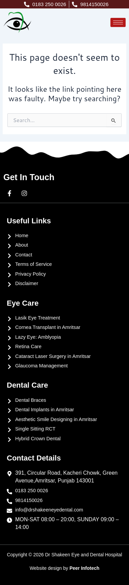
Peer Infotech (85, 568)
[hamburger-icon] (118, 22)
